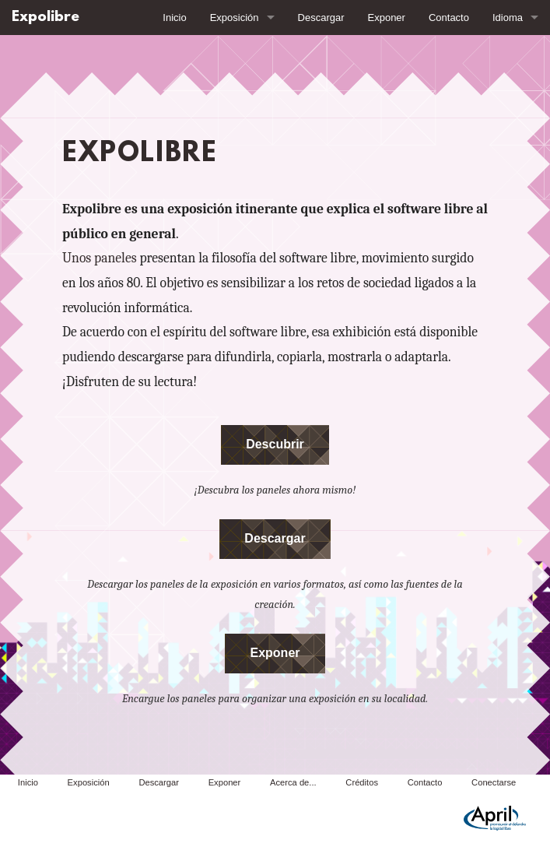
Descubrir (275, 444)
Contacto (449, 17)
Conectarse (493, 782)
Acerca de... (293, 782)
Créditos (361, 782)
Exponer (386, 17)
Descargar (321, 17)
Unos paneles (99, 257)
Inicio (174, 17)
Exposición (234, 17)
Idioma (507, 17)
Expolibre (45, 17)
